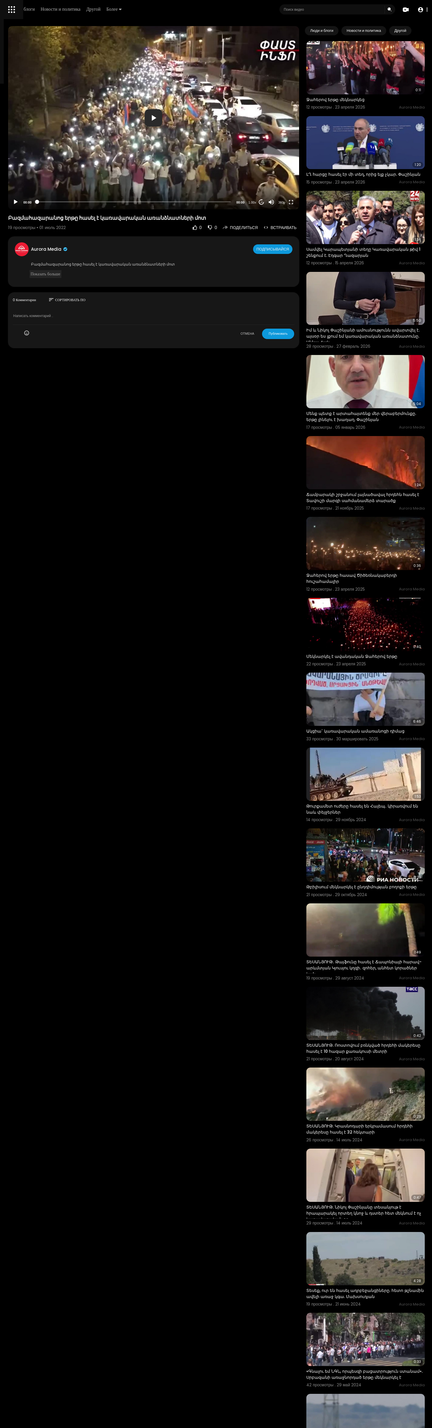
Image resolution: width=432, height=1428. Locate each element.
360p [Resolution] (304, 202)
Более (196, 9)
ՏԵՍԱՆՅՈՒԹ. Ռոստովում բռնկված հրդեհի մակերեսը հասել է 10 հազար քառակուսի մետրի (375, 941)
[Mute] (294, 202)
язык (38, 203)
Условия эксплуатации (27, 183)
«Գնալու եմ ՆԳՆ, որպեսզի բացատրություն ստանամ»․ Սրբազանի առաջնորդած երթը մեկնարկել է (376, 1230)
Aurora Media (126, 249)
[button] (421, 9)
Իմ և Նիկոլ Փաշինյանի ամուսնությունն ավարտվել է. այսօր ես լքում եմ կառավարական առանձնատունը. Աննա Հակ (373, 306)
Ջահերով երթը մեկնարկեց (359, 89)
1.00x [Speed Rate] (275, 202)
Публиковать (301, 333)
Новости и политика (143, 9)
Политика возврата (24, 169)
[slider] (184, 201)
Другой (176, 9)
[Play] (93, 202)
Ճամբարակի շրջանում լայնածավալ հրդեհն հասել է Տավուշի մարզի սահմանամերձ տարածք (369, 449)
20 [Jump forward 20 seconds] (284, 202)
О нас (12, 196)
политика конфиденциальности (34, 190)
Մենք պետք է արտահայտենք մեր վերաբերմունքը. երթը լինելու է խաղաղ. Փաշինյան (372, 376)
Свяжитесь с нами (36, 196)
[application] (203, 117)
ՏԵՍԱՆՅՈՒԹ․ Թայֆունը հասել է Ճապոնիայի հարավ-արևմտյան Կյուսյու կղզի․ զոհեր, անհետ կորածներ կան (374, 868)
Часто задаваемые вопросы (31, 176)
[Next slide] (417, 30)
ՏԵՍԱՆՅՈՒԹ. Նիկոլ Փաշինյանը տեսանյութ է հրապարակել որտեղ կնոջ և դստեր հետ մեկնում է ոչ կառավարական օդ (377, 1084)
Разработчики (19, 203)
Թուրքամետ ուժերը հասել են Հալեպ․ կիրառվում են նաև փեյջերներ (370, 724)
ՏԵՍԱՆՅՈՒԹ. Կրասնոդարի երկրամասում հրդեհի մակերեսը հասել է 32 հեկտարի (374, 1011)
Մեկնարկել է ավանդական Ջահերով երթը (375, 586)
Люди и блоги (103, 9)
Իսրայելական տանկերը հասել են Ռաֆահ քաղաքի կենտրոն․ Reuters (375, 1300)
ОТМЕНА (270, 333)
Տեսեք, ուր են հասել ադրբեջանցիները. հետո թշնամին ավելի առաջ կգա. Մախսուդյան (371, 1157)
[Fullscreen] (314, 202)
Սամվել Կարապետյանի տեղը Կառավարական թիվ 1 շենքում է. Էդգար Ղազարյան (372, 230)
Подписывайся (296, 249)
